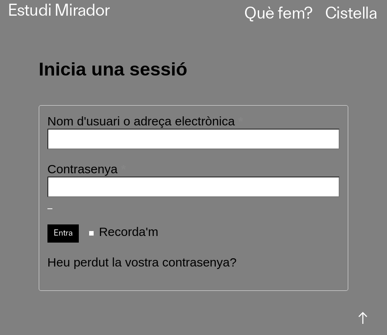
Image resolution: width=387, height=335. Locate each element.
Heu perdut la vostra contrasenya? (142, 262)
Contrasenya (113, 169)
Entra (63, 233)
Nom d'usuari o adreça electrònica (171, 121)
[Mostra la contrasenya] (49, 208)
